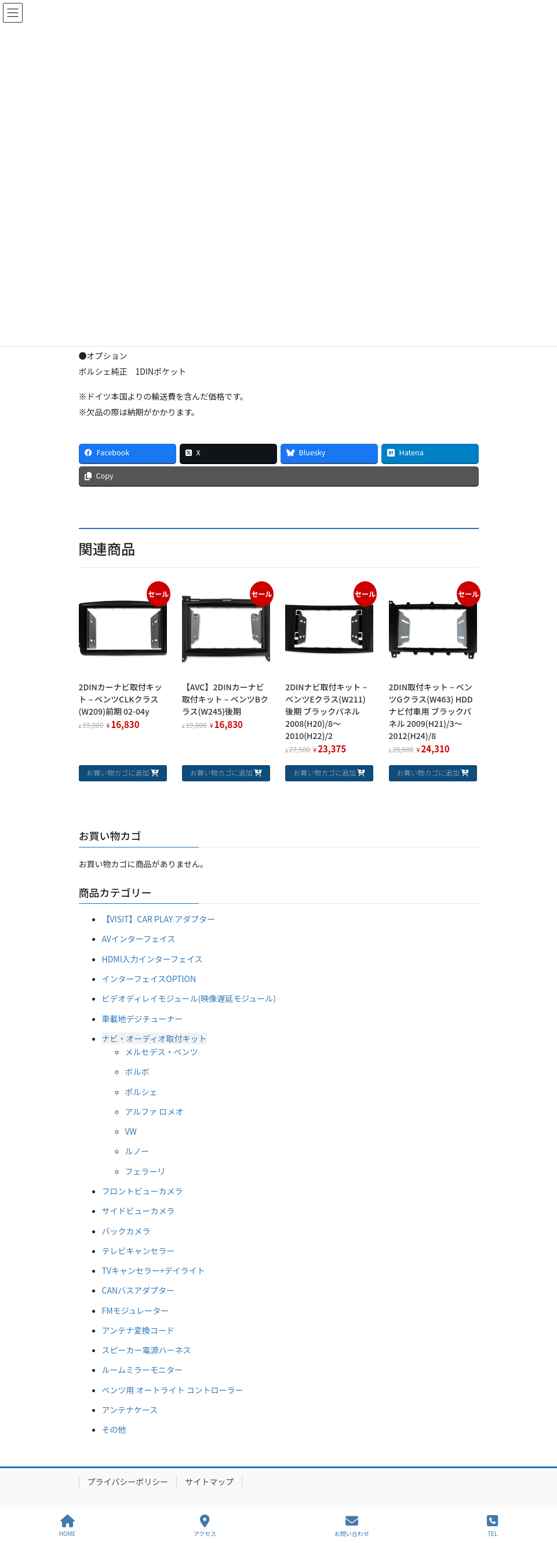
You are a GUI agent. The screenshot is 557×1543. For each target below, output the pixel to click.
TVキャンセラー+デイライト (153, 1270)
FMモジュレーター (135, 1310)
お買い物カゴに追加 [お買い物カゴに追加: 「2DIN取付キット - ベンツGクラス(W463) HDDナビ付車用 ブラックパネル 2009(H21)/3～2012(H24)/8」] (427, 772)
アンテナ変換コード (138, 1330)
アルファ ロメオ (154, 1111)
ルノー (137, 1151)
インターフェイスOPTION (149, 978)
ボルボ (137, 1071)
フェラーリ (145, 1171)
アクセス (205, 1526)
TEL (492, 1526)
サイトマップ (209, 1481)
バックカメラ (126, 1231)
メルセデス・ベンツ (161, 1051)
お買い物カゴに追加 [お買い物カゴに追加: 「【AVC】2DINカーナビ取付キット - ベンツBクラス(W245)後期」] (221, 772)
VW (131, 1131)
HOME (67, 1526)
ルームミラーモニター (142, 1369)
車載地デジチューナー (142, 1018)
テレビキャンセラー (138, 1250)
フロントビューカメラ (142, 1191)
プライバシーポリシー (128, 1481)
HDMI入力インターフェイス (152, 959)
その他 (114, 1429)
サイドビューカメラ (138, 1210)
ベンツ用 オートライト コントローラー (172, 1390)
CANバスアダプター (138, 1290)
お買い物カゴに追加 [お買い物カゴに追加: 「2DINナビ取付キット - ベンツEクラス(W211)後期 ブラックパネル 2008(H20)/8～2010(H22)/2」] (324, 772)
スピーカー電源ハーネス (146, 1350)
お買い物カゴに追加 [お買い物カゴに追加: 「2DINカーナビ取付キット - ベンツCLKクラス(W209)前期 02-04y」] (117, 772)
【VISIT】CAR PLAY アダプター (159, 919)
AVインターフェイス (139, 938)
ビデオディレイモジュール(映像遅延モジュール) (189, 998)
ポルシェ (141, 1092)
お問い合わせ (351, 1526)
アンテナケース (130, 1409)
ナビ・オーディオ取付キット (154, 1038)
